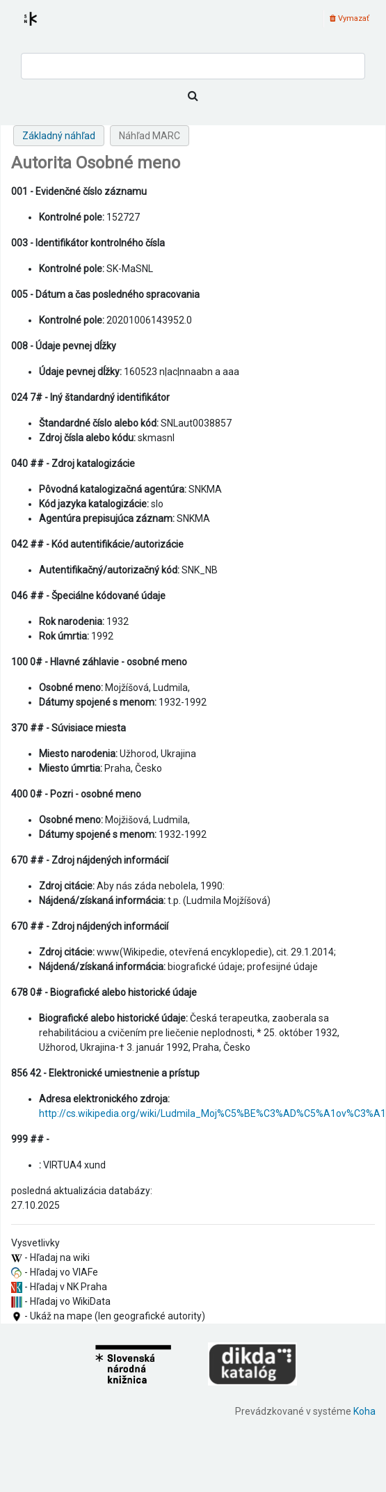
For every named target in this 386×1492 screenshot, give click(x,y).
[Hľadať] (193, 96)
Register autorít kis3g (43, 27)
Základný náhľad (58, 135)
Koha (364, 1411)
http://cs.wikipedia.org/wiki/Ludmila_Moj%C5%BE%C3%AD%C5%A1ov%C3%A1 (212, 1113)
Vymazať (349, 18)
